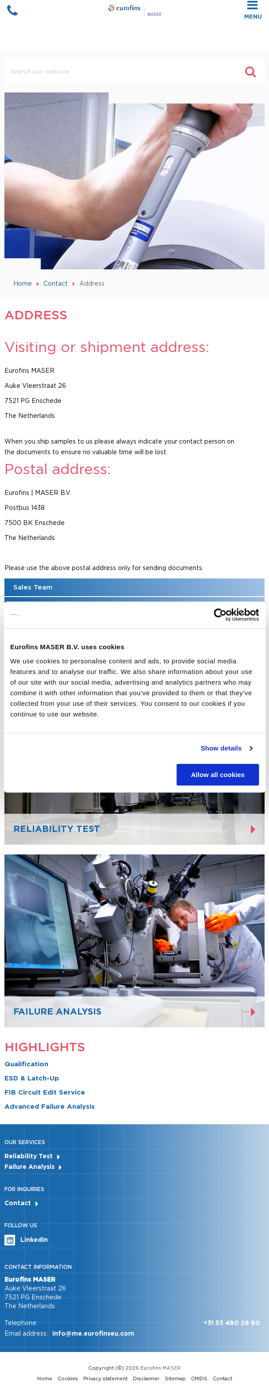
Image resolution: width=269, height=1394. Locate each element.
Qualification (26, 1064)
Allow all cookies (218, 774)
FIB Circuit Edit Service (44, 1092)
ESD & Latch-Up (31, 1078)
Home (22, 283)
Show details (221, 748)
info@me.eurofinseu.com (93, 1333)
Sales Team (32, 587)
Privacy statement (105, 1378)
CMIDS (199, 1378)
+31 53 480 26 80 (231, 1322)
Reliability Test (28, 1156)
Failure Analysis (29, 1166)
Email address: (26, 1333)
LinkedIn (26, 1240)
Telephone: (21, 1322)
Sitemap (175, 1378)
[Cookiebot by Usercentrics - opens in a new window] (220, 614)
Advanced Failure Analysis (49, 1107)
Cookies (68, 1378)
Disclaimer (146, 1378)
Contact (55, 283)
